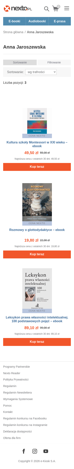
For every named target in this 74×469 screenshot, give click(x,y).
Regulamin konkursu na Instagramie (25, 425)
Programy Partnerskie (16, 366)
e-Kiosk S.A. (48, 461)
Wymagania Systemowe (18, 399)
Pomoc (7, 405)
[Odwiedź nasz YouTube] (46, 451)
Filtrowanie (54, 62)
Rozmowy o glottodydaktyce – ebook (37, 230)
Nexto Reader (11, 373)
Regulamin (9, 386)
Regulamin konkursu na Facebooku (25, 418)
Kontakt (7, 411)
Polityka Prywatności (15, 379)
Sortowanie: (15, 72)
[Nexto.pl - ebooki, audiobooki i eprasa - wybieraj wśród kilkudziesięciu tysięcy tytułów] (18, 8)
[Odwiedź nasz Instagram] (35, 451)
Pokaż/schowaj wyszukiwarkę (47, 9)
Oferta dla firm (12, 438)
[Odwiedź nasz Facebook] (24, 451)
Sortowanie (20, 62)
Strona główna (13, 32)
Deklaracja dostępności (17, 431)
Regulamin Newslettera (17, 392)
